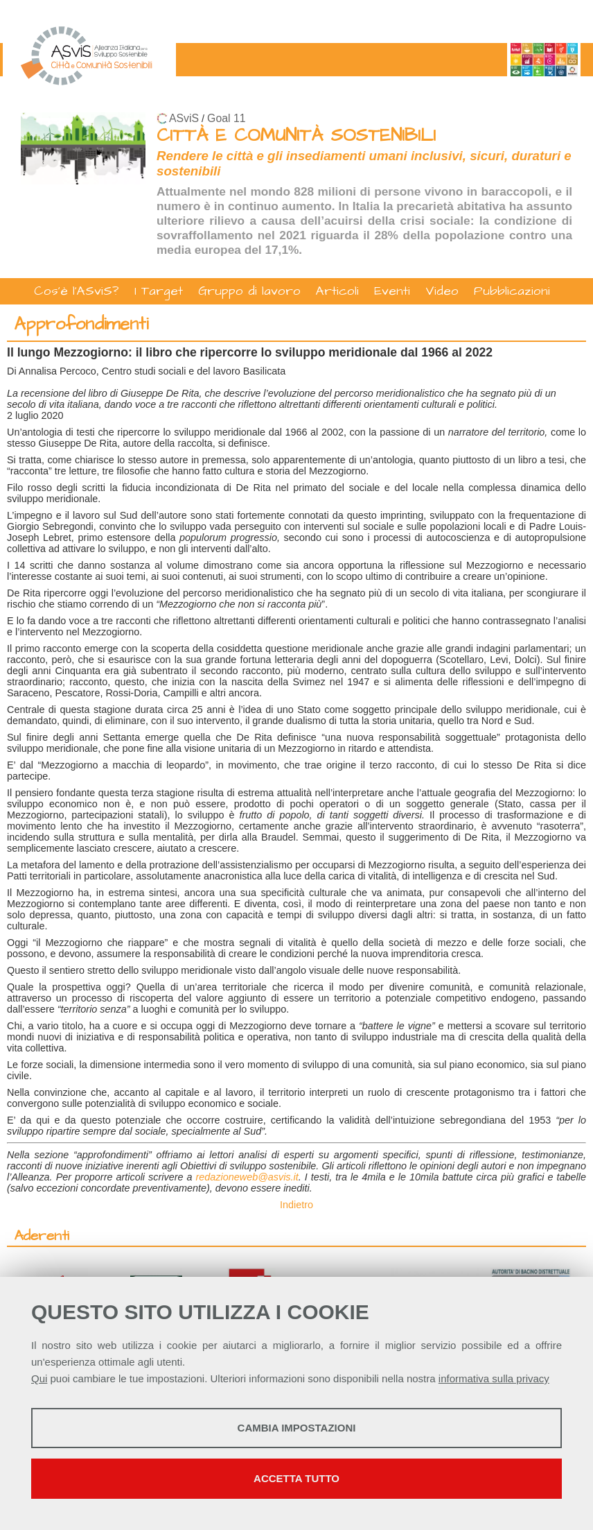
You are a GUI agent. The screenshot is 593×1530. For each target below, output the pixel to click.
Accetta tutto (296, 1478)
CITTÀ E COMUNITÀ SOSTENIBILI (296, 135)
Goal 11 (226, 118)
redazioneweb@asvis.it (247, 1177)
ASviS (184, 118)
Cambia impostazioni (297, 1428)
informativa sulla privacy (494, 1378)
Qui (39, 1378)
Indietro (296, 1204)
